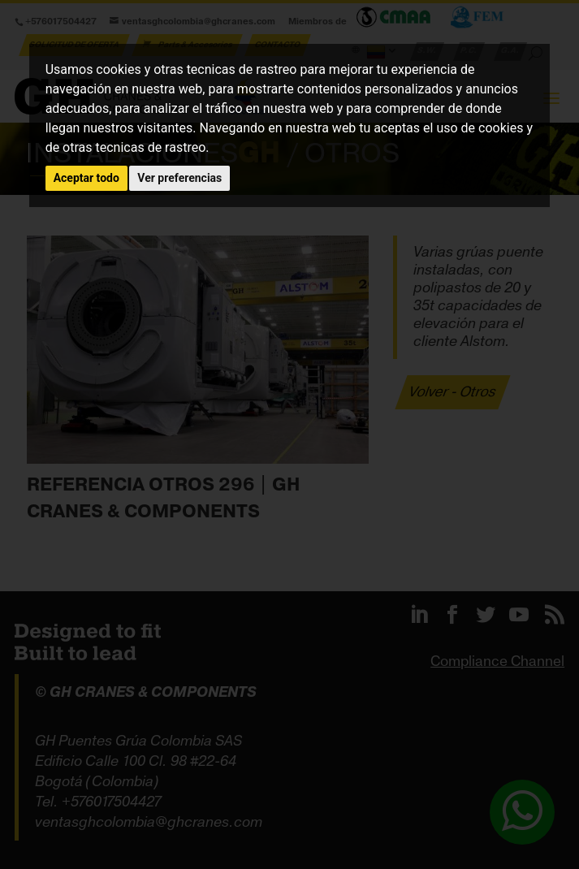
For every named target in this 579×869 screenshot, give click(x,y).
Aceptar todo (86, 177)
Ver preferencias (179, 177)
